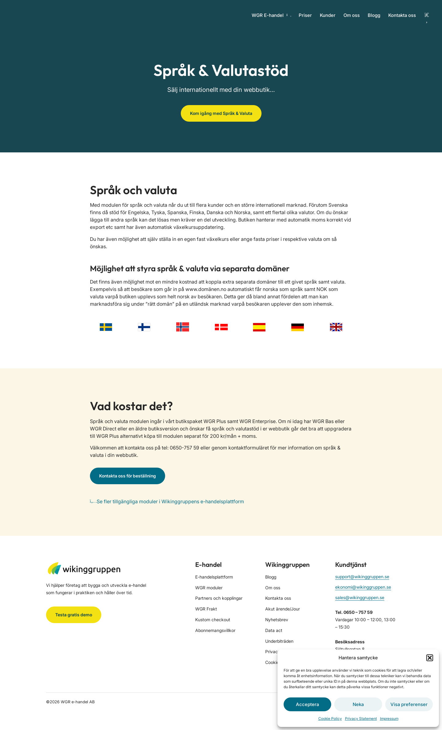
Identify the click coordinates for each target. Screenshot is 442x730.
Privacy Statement (361, 718)
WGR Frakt (206, 608)
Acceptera (307, 704)
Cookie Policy (330, 718)
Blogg (374, 15)
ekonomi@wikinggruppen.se (363, 587)
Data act (273, 630)
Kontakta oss (402, 15)
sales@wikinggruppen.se (359, 597)
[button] (430, 658)
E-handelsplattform (214, 576)
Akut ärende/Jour (282, 608)
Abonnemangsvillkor (215, 630)
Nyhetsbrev (276, 619)
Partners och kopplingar (218, 598)
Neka (358, 704)
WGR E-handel (271, 15)
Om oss (351, 15)
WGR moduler (209, 587)
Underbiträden (279, 641)
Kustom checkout (212, 619)
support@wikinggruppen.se (362, 576)
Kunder (327, 15)
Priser (305, 15)
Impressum (389, 718)
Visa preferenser (409, 704)
